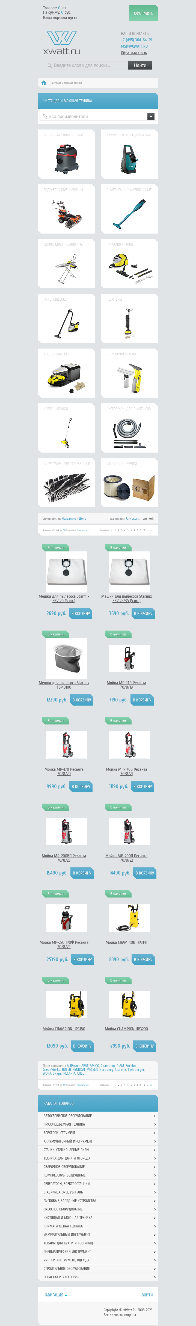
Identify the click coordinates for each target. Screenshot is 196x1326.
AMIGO (94, 1065)
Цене (82, 518)
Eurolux (131, 1065)
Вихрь (57, 1073)
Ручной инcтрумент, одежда (67, 1260)
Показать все (83, 530)
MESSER (92, 1069)
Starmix (120, 1069)
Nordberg (106, 1069)
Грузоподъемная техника (64, 1124)
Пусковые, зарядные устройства (70, 1200)
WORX (47, 1073)
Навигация (53, 1295)
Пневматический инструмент (67, 1251)
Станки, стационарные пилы (66, 1149)
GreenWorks (51, 1069)
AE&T (84, 1065)
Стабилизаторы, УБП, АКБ (63, 1192)
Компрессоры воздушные (64, 1175)
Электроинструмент (59, 1133)
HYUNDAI (79, 1069)
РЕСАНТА (69, 1073)
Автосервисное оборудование (68, 1116)
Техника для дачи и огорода (67, 1158)
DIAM (120, 1065)
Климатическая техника (63, 1226)
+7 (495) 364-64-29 (136, 40)
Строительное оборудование (67, 1268)
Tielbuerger (136, 1069)
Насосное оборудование (63, 1209)
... (147, 530)
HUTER (66, 1069)
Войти (147, 1295)
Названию (69, 518)
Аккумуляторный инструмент (68, 1141)
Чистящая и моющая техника (68, 1217)
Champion (108, 1065)
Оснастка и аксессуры (61, 1277)
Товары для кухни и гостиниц (68, 1243)
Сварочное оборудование (64, 1166)
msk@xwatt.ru (134, 46)
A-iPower (73, 1065)
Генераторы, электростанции (67, 1183)
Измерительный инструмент (67, 1234)
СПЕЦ (81, 1073)
